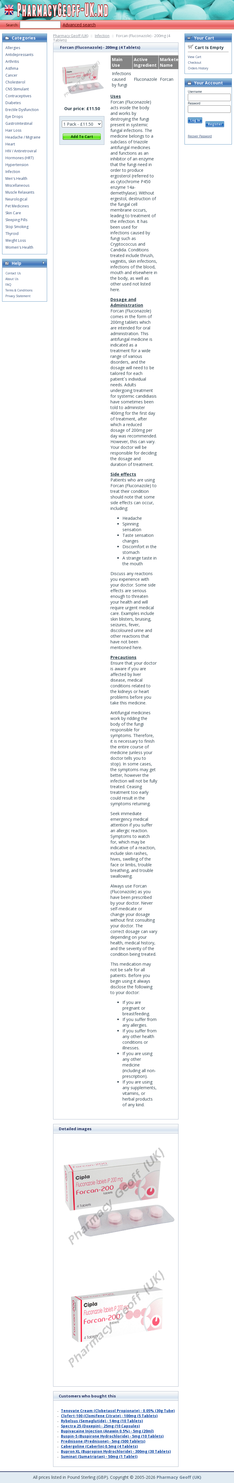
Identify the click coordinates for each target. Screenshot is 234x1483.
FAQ (8, 284)
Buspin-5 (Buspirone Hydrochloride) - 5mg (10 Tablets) (112, 1436)
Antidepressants (19, 54)
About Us (11, 279)
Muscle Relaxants (19, 192)
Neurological (16, 199)
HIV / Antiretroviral (21, 151)
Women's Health (19, 247)
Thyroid (12, 233)
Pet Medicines (17, 206)
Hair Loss (13, 130)
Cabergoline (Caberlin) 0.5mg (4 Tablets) (99, 1446)
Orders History (198, 68)
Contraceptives (18, 95)
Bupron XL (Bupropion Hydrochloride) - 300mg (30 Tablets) (116, 1451)
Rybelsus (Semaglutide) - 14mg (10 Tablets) (102, 1420)
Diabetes (13, 102)
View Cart (194, 57)
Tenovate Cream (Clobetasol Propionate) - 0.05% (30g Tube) (118, 1410)
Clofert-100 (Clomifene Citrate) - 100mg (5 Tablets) (109, 1415)
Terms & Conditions (18, 290)
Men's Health (16, 178)
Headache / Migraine (22, 137)
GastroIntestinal (18, 123)
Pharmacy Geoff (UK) (70, 35)
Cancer (11, 75)
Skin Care (13, 212)
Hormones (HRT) (19, 157)
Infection (102, 35)
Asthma (11, 68)
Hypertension (16, 164)
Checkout (194, 62)
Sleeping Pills (16, 219)
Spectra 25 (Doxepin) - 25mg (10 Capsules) (100, 1426)
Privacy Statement (18, 296)
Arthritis (12, 61)
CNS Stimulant (17, 89)
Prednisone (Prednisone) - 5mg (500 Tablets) (103, 1441)
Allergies (12, 47)
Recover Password (200, 136)
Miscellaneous (17, 185)
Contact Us (13, 273)
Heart (10, 144)
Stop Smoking (16, 226)
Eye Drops (14, 116)
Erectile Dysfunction (22, 109)
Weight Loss (15, 240)
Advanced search (79, 25)
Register (215, 124)
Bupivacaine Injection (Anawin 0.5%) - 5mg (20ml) (107, 1431)
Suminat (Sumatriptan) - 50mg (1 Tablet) (99, 1456)
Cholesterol (15, 82)
